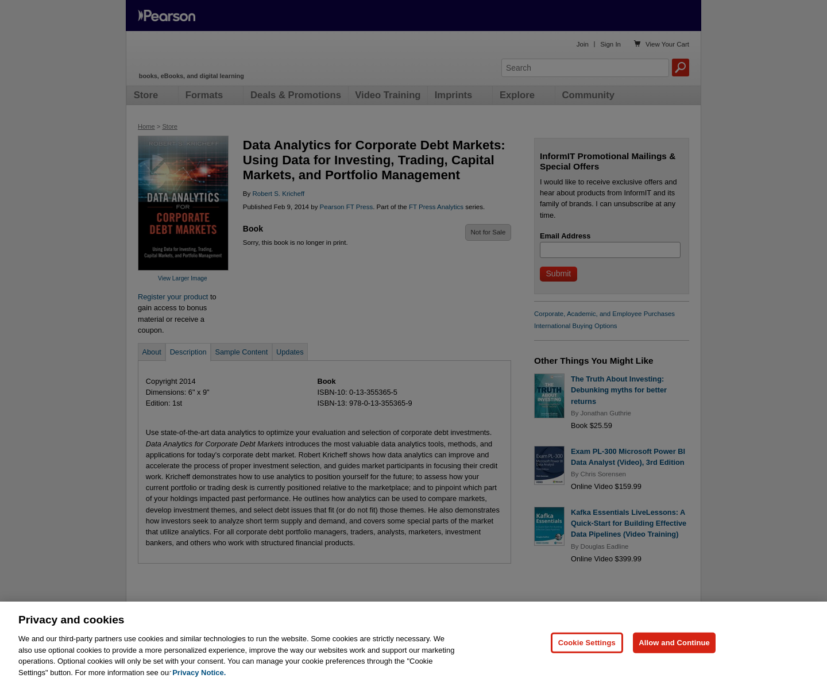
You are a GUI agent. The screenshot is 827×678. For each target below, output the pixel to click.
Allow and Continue (674, 649)
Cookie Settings (587, 649)
